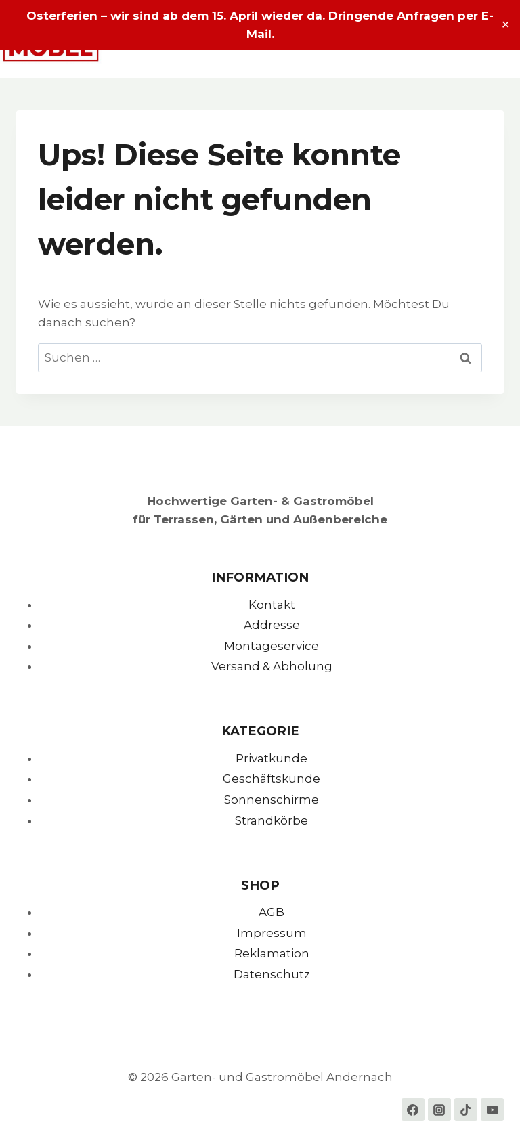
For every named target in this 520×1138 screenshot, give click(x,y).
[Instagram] (439, 1109)
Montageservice (271, 646)
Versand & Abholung (271, 666)
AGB (271, 912)
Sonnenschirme (271, 799)
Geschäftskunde (271, 778)
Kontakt (271, 604)
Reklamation (271, 953)
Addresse (272, 625)
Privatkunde (271, 758)
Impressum (272, 933)
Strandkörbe (271, 820)
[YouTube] (492, 1109)
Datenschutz (272, 974)
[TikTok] (465, 1109)
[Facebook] (413, 1109)
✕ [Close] (505, 24)
